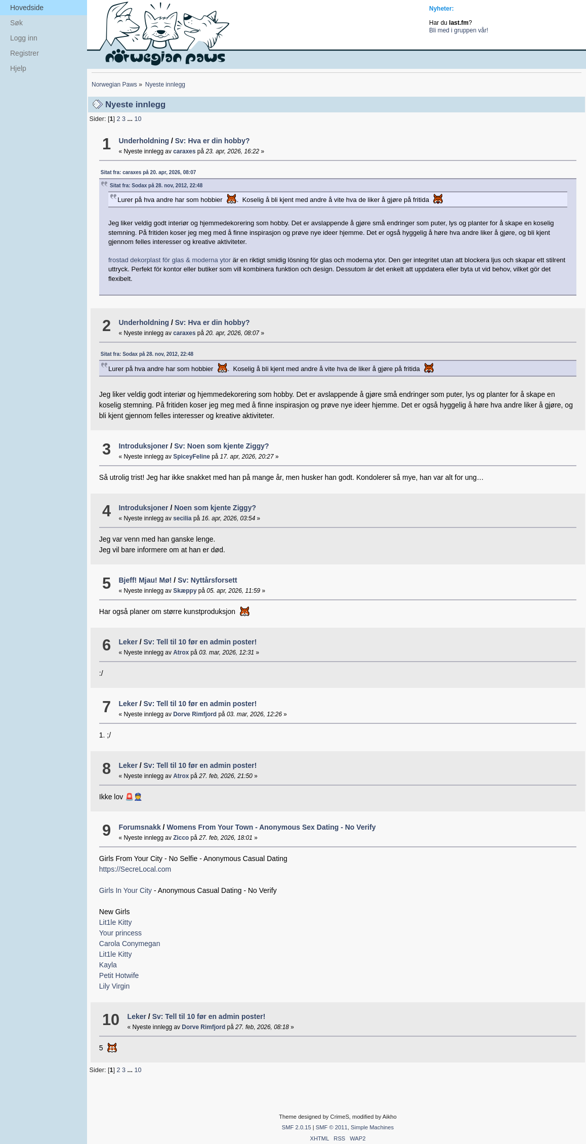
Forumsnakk (139, 827)
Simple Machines (372, 1127)
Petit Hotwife (119, 975)
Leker (127, 642)
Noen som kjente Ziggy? (215, 508)
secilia (182, 518)
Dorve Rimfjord (195, 714)
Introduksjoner (143, 446)
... (130, 118)
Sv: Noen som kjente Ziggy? (221, 446)
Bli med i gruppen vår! (458, 30)
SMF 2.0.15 (296, 1127)
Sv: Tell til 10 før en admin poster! (200, 642)
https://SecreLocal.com (135, 869)
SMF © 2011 (332, 1127)
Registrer (24, 53)
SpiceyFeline (191, 456)
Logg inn (23, 38)
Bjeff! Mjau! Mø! (145, 580)
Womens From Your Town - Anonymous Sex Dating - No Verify (270, 827)
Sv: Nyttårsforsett (207, 580)
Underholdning (143, 141)
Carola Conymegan (129, 943)
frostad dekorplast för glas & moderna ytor (169, 260)
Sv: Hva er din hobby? (212, 141)
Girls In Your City (126, 890)
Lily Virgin (114, 986)
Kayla (108, 965)
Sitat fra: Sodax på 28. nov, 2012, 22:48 (156, 185)
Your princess (120, 933)
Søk (16, 23)
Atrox (181, 652)
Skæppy (184, 590)
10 (137, 118)
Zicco (181, 837)
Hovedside (27, 8)
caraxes (184, 151)
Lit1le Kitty (115, 922)
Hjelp (18, 68)
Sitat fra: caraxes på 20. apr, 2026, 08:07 (148, 172)
